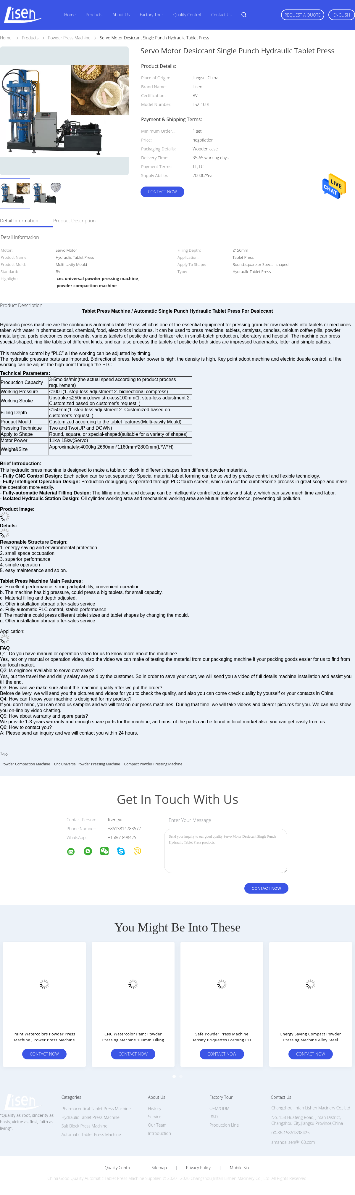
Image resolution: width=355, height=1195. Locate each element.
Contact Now (162, 192)
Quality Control (187, 14)
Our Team (157, 1125)
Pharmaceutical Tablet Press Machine (96, 1109)
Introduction (159, 1133)
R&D (213, 1116)
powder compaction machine (25, 764)
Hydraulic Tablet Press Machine (91, 1117)
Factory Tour (151, 14)
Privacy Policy (198, 1168)
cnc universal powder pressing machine (87, 764)
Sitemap (159, 1168)
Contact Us (221, 14)
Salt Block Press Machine (84, 1126)
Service (154, 1116)
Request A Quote (303, 15)
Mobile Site (240, 1168)
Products (94, 14)
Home (69, 14)
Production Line (224, 1125)
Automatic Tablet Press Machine (91, 1134)
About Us (121, 14)
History (154, 1108)
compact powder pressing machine (153, 764)
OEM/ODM (219, 1108)
